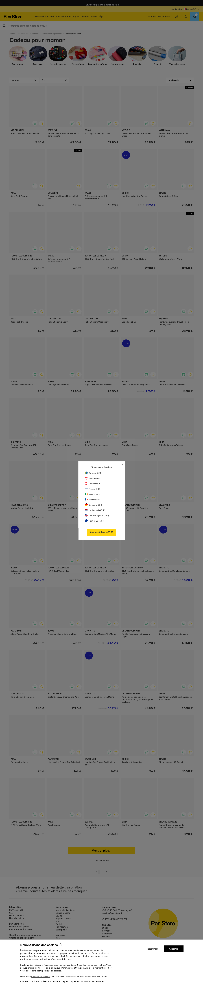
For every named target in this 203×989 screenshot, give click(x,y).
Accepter (173, 949)
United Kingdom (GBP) (97, 515)
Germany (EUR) (93, 505)
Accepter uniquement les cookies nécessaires (81, 981)
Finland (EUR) (93, 489)
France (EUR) (92, 499)
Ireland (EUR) (92, 494)
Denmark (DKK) (93, 484)
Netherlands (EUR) (95, 510)
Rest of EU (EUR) (94, 521)
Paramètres (152, 949)
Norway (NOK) (93, 478)
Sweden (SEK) (93, 473)
